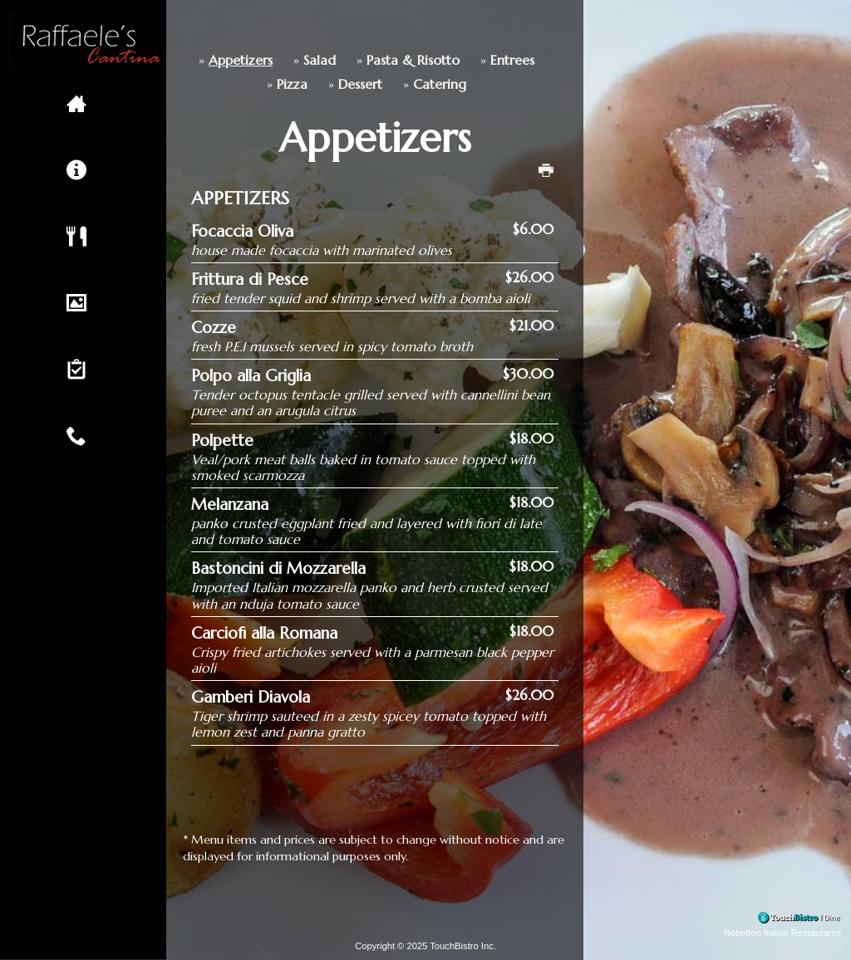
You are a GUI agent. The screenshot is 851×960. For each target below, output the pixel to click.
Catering (362, 84)
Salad (242, 60)
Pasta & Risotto (335, 60)
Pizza (214, 84)
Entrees (435, 60)
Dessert (283, 84)
